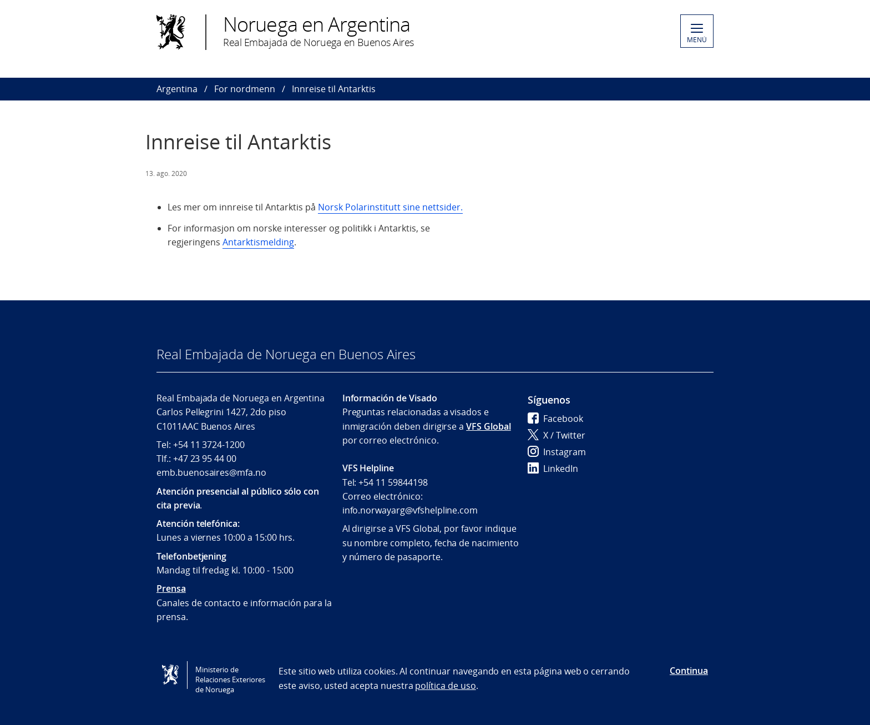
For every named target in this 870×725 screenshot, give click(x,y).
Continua (689, 670)
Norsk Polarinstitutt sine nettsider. (390, 207)
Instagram (557, 452)
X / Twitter (556, 435)
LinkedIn (553, 468)
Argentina (177, 89)
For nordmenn (244, 89)
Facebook (555, 418)
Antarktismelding (258, 242)
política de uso (445, 685)
